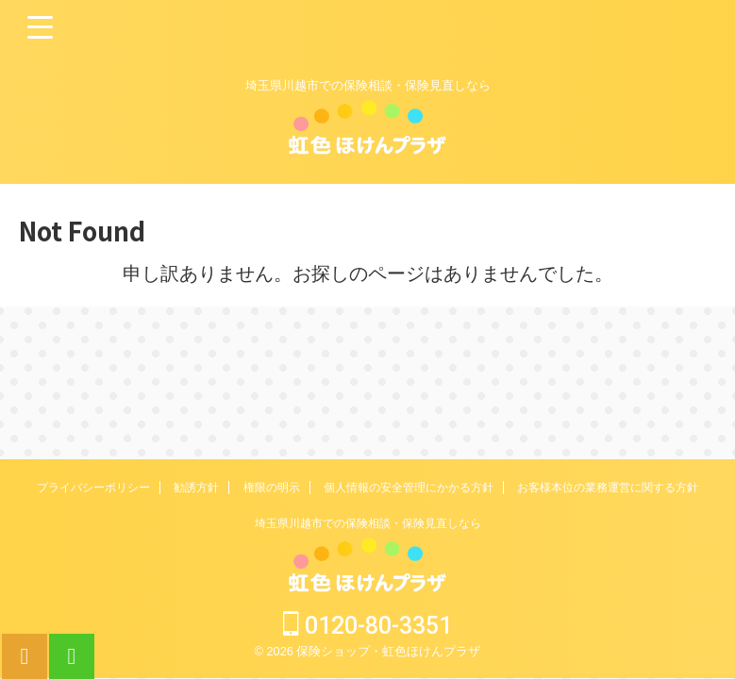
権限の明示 (271, 487)
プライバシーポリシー (93, 487)
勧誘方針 (196, 487)
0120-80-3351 (367, 625)
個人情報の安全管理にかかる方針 (408, 487)
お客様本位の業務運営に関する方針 (607, 487)
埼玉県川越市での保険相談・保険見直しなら (368, 523)
